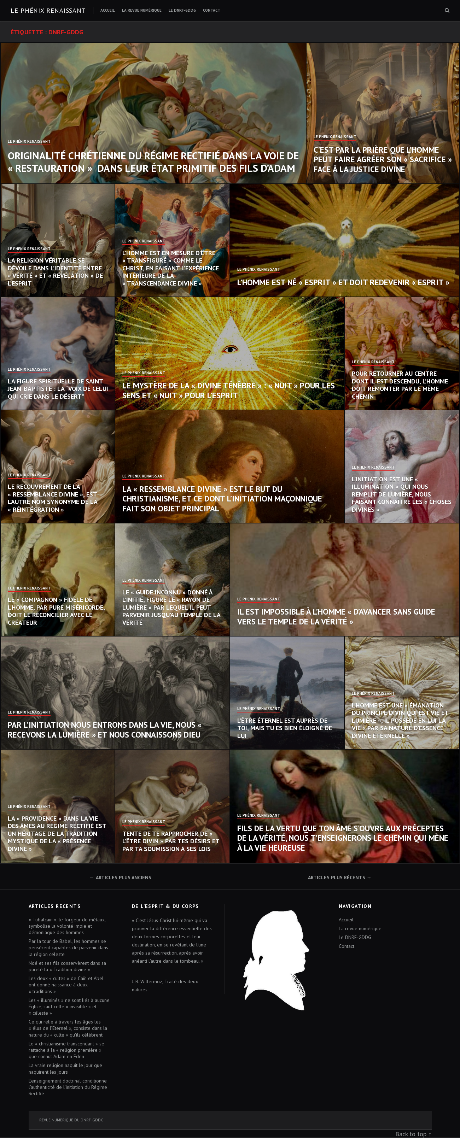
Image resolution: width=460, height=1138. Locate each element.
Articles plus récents (336, 877)
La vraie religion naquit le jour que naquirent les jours (65, 1068)
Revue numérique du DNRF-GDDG (71, 1120)
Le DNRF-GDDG (182, 10)
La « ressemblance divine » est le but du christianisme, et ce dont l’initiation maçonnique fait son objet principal (222, 499)
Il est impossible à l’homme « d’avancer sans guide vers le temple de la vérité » (336, 616)
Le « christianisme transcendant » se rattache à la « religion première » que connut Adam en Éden (66, 1050)
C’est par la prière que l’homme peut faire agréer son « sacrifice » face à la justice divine (383, 159)
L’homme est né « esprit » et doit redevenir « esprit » (343, 282)
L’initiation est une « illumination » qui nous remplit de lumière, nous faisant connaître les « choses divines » (402, 494)
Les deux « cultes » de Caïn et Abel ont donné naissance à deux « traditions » (66, 984)
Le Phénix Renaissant (29, 142)
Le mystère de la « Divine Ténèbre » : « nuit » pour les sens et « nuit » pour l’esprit (228, 390)
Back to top (410, 1134)
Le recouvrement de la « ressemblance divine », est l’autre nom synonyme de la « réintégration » (52, 498)
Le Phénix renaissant (48, 10)
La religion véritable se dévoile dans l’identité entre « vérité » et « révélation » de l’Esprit (55, 271)
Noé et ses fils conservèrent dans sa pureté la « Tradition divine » (67, 966)
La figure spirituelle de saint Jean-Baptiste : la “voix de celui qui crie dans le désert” (58, 388)
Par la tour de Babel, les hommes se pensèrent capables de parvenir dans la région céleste (68, 947)
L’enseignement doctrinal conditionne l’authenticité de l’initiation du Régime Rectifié (68, 1087)
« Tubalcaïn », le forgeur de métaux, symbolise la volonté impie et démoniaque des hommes (67, 925)
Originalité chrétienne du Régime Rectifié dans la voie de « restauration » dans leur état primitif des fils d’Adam (153, 162)
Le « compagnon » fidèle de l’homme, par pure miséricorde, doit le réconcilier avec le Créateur (56, 611)
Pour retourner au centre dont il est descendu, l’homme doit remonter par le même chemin (400, 384)
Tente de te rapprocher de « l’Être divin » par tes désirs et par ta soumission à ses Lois (170, 841)
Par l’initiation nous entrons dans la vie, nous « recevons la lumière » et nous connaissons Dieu (105, 730)
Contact (211, 10)
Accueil (107, 10)
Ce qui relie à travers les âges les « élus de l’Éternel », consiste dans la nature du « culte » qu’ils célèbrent (68, 1028)
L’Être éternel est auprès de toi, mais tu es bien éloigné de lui (284, 728)
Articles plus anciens (123, 877)
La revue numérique (142, 10)
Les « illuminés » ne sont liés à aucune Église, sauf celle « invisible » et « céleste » (69, 1006)
